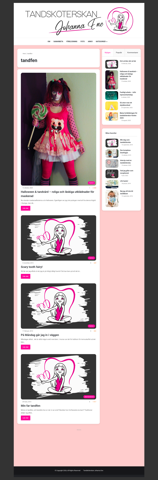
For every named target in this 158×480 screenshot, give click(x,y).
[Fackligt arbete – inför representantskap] (112, 95)
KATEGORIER (101, 41)
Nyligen (108, 53)
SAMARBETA (58, 41)
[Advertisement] (79, 447)
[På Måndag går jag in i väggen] (58, 306)
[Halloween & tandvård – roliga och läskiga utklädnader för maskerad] (58, 129)
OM (49, 41)
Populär (119, 53)
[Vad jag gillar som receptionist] (112, 174)
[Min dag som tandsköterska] (112, 143)
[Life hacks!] (112, 184)
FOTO (83, 41)
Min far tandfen (33, 405)
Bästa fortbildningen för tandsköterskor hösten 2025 (127, 115)
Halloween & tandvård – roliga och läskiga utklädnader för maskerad (54, 194)
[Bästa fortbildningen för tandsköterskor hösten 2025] (112, 116)
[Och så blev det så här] (112, 64)
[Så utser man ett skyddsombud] (112, 106)
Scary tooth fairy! (34, 267)
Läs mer (26, 208)
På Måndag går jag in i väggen (44, 335)
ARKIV (90, 41)
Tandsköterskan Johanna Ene (93, 470)
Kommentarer (132, 53)
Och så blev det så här (128, 61)
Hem (23, 53)
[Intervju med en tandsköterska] (112, 164)
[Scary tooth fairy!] (58, 238)
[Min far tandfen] (58, 376)
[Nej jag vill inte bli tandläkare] (112, 199)
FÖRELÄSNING (71, 41)
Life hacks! (124, 181)
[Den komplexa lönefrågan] (112, 154)
